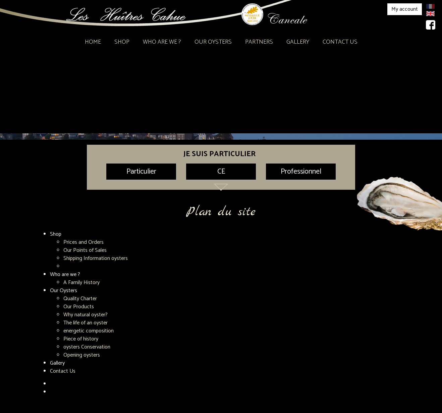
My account (404, 9)
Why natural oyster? (85, 314)
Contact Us (340, 42)
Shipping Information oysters (95, 258)
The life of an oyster (85, 322)
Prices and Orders (83, 242)
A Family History (81, 282)
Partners (259, 42)
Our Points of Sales (85, 250)
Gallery (297, 42)
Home (93, 42)
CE (221, 172)
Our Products (78, 306)
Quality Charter (80, 298)
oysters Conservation (86, 347)
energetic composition (88, 330)
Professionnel (301, 172)
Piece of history (80, 338)
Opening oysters (81, 355)
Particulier (141, 172)
